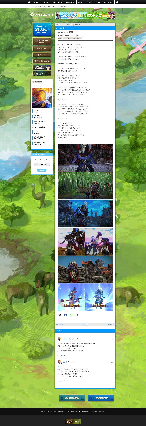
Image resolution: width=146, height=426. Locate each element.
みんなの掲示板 (57, 2)
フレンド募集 (67, 38)
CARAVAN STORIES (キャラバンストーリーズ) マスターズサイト (42, 15)
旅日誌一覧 (85, 325)
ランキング (89, 2)
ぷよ (64, 362)
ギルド (80, 2)
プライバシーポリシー (51, 411)
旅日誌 (70, 25)
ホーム (32, 6)
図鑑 (78, 25)
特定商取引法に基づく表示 (63, 411)
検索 (42, 170)
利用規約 (43, 411)
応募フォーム (102, 411)
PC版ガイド (41, 48)
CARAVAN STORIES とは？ (41, 67)
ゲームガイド (41, 73)
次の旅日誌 (109, 325)
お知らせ (46, 2)
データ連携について (41, 61)
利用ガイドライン (75, 411)
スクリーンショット (76, 38)
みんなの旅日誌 (70, 2)
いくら (65, 339)
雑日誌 (59, 38)
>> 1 (59, 367)
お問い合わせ (94, 411)
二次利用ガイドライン (85, 411)
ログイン (41, 54)
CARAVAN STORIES (73, 421)
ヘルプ (98, 2)
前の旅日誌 (60, 325)
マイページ (37, 2)
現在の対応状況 (108, 2)
